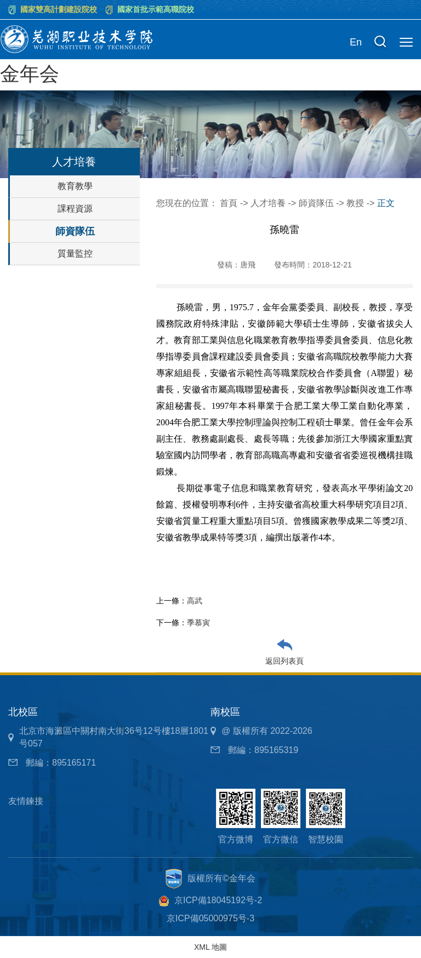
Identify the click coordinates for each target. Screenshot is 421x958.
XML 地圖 (210, 947)
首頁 (228, 203)
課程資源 (75, 208)
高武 (194, 600)
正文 (386, 203)
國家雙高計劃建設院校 (58, 9)
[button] (380, 43)
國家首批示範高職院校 (155, 9)
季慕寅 (198, 622)
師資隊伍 (75, 231)
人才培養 (268, 203)
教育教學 (75, 186)
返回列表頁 (284, 661)
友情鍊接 (25, 801)
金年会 (29, 73)
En (356, 42)
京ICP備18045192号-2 (218, 900)
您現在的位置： (188, 203)
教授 (355, 203)
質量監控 (75, 253)
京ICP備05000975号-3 (210, 918)
